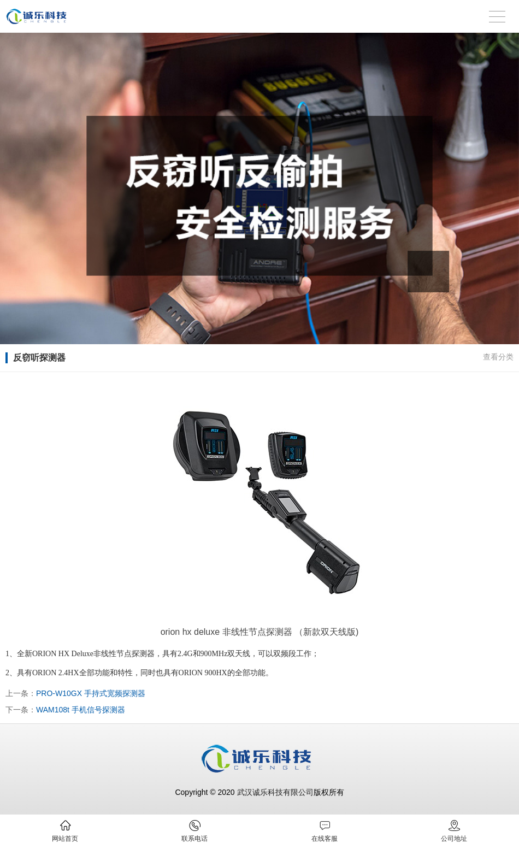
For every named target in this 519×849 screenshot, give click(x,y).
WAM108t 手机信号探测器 (80, 709)
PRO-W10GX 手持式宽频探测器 (90, 693)
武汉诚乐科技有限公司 (275, 792)
